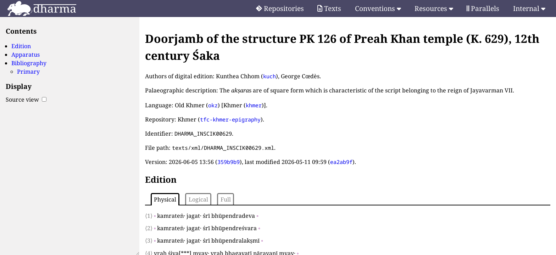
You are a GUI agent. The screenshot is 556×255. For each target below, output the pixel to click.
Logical (198, 199)
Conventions (378, 8)
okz (213, 105)
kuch (269, 76)
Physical (165, 199)
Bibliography (28, 63)
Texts (329, 8)
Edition (21, 46)
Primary (28, 71)
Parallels (483, 8)
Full (226, 199)
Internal (529, 8)
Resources (434, 8)
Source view (26, 99)
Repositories (280, 8)
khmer (254, 105)
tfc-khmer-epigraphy (230, 119)
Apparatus (25, 54)
